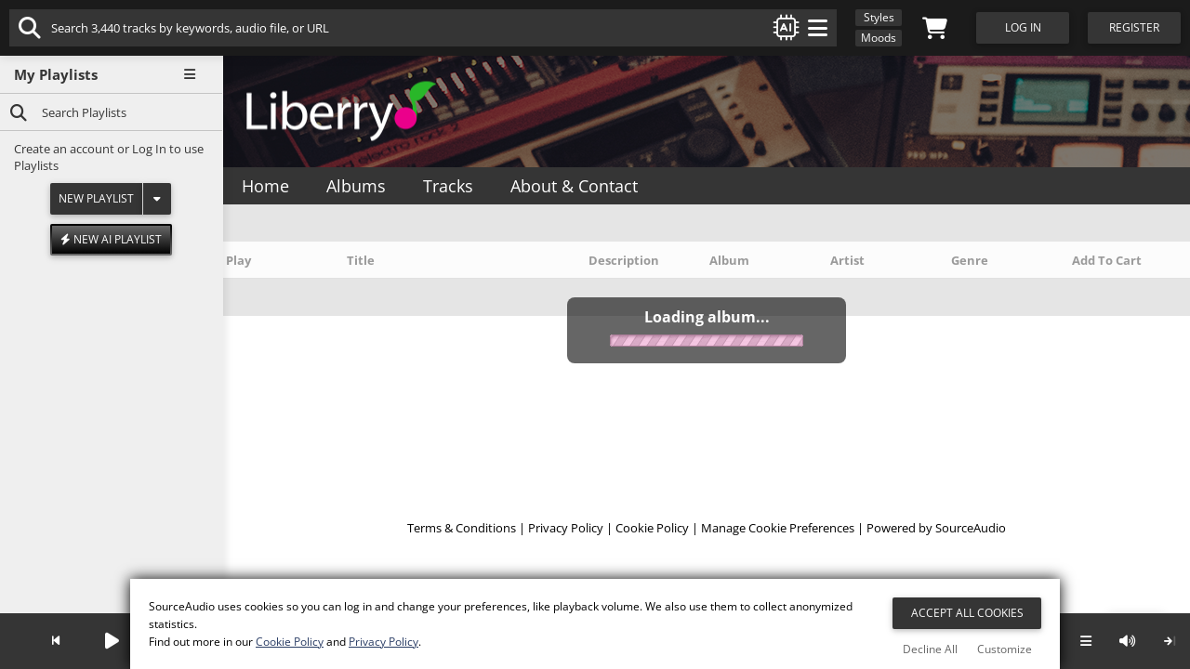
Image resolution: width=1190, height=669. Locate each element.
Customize (1004, 649)
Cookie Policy (652, 527)
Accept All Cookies (967, 613)
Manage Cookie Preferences (777, 527)
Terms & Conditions (461, 527)
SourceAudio (970, 527)
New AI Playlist (111, 239)
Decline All (930, 649)
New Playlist (96, 198)
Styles (879, 17)
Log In (149, 148)
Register (1134, 27)
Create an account (64, 148)
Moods (878, 38)
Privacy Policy (565, 527)
